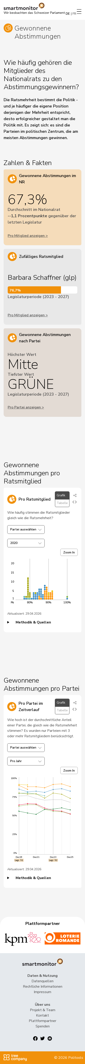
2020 (26, 543)
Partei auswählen (26, 529)
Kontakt (42, 1015)
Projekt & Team (42, 1010)
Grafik (61, 495)
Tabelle (62, 503)
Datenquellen (42, 981)
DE (68, 14)
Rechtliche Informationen (42, 986)
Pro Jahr (26, 761)
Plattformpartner (42, 1020)
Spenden (43, 1026)
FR (74, 14)
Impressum (42, 991)
